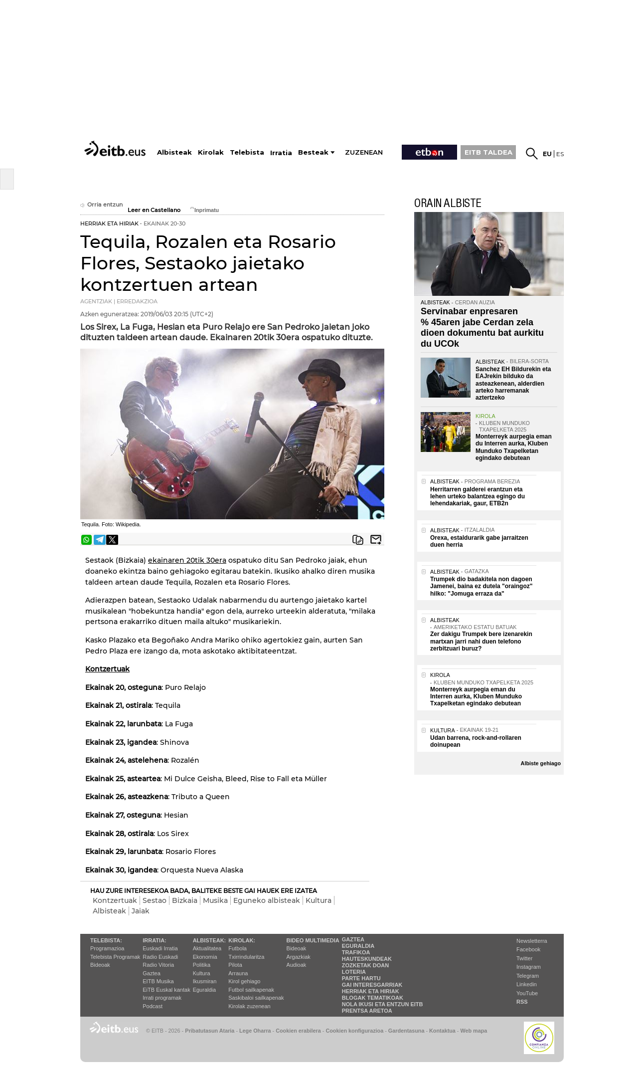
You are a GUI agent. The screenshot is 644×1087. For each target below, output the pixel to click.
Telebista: (106, 940)
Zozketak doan (365, 965)
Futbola (237, 948)
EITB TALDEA (488, 152)
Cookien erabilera (298, 1031)
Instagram (528, 967)
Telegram (527, 976)
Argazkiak (299, 957)
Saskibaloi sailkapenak (256, 998)
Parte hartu (361, 978)
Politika (201, 965)
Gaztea (151, 973)
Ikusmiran (205, 981)
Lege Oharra (255, 1031)
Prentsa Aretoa (367, 1011)
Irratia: (154, 940)
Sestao (154, 900)
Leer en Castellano (154, 210)
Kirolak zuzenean (249, 1006)
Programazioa (107, 948)
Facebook (528, 949)
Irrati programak (162, 998)
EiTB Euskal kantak (166, 990)
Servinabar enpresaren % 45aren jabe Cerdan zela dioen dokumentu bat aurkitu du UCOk (482, 327)
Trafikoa (356, 952)
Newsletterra (531, 941)
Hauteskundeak (367, 959)
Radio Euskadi (160, 957)
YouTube (527, 993)
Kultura (318, 900)
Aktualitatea (207, 948)
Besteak (313, 152)
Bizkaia (184, 900)
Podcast (152, 1006)
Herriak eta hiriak (370, 991)
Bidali (375, 540)
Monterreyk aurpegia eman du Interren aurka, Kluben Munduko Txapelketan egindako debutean (514, 447)
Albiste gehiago (541, 763)
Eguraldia (204, 990)
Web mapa (473, 1031)
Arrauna (238, 973)
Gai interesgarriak (372, 985)
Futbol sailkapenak (251, 990)
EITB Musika (158, 981)
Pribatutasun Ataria (209, 1031)
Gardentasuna (406, 1031)
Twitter (524, 958)
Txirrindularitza (246, 957)
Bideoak (100, 965)
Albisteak (109, 910)
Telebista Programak (115, 957)
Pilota (235, 965)
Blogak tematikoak (372, 998)
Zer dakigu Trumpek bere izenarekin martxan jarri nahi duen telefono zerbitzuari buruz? (481, 641)
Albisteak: (209, 940)
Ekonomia (205, 957)
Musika (215, 900)
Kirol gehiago (244, 981)
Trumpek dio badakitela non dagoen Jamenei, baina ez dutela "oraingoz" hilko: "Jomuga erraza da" (481, 586)
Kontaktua (442, 1031)
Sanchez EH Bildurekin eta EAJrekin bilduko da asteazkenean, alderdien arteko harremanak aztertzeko (513, 384)
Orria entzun (101, 205)
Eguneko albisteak (266, 900)
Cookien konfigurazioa (354, 1031)
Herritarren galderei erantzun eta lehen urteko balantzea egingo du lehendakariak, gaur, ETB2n (477, 496)
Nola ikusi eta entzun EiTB (382, 1004)
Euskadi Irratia (160, 948)
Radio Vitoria (158, 965)
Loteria (354, 972)
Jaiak (141, 910)
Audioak (297, 965)
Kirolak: (241, 940)
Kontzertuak (115, 900)
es (560, 154)
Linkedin (526, 984)
